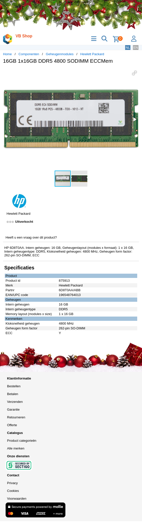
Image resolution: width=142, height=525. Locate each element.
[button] (134, 73)
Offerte (12, 425)
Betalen (12, 394)
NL (128, 47)
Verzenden (15, 402)
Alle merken (15, 448)
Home (7, 54)
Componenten (29, 54)
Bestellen (13, 386)
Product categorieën (21, 440)
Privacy (12, 483)
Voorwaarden (16, 498)
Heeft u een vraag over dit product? (31, 237)
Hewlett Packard (92, 54)
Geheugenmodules (60, 54)
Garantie (13, 409)
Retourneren (16, 417)
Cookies (13, 491)
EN (135, 47)
